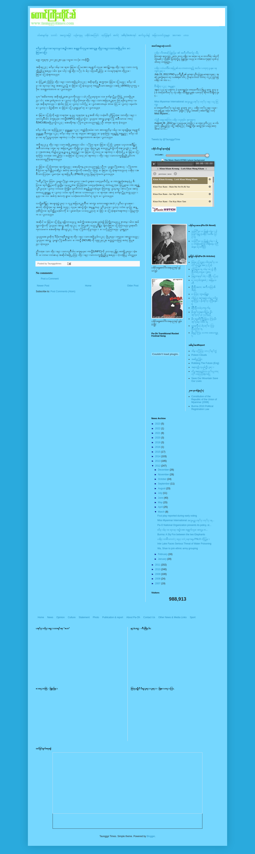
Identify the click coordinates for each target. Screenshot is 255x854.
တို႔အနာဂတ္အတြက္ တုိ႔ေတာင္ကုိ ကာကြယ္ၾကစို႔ (205, 373)
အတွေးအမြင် (65, 35)
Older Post (132, 285)
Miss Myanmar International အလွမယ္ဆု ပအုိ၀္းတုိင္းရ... (185, 520)
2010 (158, 569)
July (160, 493)
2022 (158, 428)
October (162, 479)
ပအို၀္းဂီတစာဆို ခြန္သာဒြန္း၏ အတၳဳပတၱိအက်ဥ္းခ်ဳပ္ (176, 52)
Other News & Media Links (172, 617)
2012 (158, 465)
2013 (158, 461)
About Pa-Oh (133, 617)
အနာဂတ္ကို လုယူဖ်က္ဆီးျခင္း (202, 367)
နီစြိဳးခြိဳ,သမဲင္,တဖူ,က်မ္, (201, 307)
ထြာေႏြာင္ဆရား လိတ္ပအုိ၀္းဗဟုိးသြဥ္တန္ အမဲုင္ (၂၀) (204, 263)
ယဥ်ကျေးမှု (78, 35)
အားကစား (176, 35)
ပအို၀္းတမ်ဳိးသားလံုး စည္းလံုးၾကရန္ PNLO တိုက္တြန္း (183, 539)
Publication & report (112, 617)
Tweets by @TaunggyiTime (165, 139)
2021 (158, 433)
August (162, 488)
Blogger (151, 836)
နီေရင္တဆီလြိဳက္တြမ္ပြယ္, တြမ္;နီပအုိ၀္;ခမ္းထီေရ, (204, 320)
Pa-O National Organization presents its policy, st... (184, 525)
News (50, 617)
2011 (158, 564)
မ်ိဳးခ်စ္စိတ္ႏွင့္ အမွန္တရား (164, 86)
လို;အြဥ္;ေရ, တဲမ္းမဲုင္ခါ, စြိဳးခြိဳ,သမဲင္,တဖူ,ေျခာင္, (204, 270)
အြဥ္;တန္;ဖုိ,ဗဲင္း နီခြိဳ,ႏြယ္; (205, 276)
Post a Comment (50, 278)
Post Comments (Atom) (62, 291)
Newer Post (43, 285)
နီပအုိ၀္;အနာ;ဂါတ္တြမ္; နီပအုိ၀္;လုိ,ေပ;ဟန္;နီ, (201, 313)
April (160, 507)
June (161, 497)
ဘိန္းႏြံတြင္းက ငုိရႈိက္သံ (204, 351)
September (164, 483)
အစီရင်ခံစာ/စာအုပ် (128, 35)
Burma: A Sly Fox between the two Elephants (181, 534)
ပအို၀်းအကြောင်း (92, 35)
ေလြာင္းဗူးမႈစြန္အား (200, 294)
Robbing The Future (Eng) (205, 363)
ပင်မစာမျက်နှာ (42, 35)
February (163, 554)
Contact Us (149, 617)
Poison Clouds (199, 355)
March (161, 511)
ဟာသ (186, 35)
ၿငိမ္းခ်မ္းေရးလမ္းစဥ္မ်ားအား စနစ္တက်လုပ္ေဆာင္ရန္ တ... (182, 529)
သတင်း (54, 35)
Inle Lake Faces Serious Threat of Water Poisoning (184, 543)
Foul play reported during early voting (177, 515)
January (162, 559)
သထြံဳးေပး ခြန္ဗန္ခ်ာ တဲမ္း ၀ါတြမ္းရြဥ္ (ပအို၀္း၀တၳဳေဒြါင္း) (204, 234)
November (164, 474)
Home (88, 285)
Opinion (60, 617)
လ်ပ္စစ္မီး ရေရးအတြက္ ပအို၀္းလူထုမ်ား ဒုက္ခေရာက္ (174, 119)
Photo (96, 617)
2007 (158, 583)
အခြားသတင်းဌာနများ (161, 35)
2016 (158, 447)
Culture (72, 617)
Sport (193, 617)
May (160, 502)
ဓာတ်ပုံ (116, 35)
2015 (158, 451)
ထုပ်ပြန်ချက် (106, 35)
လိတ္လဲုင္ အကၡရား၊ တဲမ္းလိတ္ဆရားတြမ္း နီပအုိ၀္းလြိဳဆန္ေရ (204, 301)
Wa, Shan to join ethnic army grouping (177, 548)
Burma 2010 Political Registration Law (202, 407)
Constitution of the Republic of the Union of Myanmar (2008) (204, 399)
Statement (84, 617)
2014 (158, 456)
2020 (158, 437)
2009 (158, 574)
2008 (158, 578)
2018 (158, 442)
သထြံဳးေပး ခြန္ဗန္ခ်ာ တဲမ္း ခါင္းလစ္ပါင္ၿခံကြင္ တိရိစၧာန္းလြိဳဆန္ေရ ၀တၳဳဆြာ (204, 244)
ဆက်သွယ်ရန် (144, 35)
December (164, 469)
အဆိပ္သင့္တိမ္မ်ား (196, 359)
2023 (158, 423)
